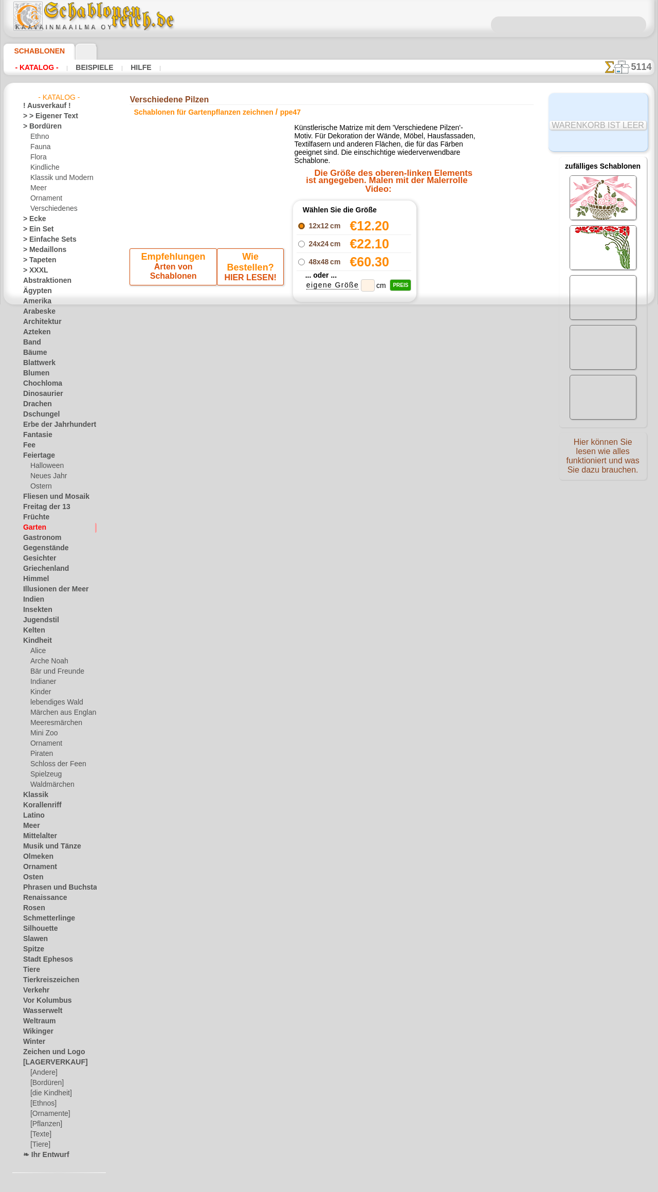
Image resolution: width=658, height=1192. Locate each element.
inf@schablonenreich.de (329, 565)
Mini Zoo (43, 733)
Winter (33, 1041)
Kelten (32, 630)
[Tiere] (39, 1144)
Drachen (35, 404)
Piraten (40, 753)
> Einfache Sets (44, 239)
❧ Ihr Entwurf (43, 1155)
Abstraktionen (43, 280)
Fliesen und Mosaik (50, 496)
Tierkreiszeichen (45, 980)
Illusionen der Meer (50, 589)
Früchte (34, 517)
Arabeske (36, 311)
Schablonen (35, 51)
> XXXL (33, 270)
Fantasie (35, 435)
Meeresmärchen (53, 723)
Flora (37, 157)
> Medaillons (41, 250)
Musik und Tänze (47, 846)
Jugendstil (37, 620)
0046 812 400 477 (351, 503)
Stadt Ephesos (43, 959)
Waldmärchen (50, 784)
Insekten (35, 610)
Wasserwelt (40, 1011)
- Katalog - (33, 67)
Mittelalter (38, 836)
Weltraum (37, 1021)
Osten (31, 877)
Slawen (33, 939)
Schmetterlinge (44, 918)
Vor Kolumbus (43, 1000)
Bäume (33, 352)
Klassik (33, 795)
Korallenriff (39, 805)
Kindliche (43, 167)
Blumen (33, 373)
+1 (361, 383)
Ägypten (34, 291)
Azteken (34, 332)
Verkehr (34, 990)
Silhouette (37, 928)
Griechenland (42, 568)
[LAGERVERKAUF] (50, 1062)
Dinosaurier (40, 394)
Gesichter (36, 558)
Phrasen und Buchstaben (58, 887)
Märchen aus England (61, 712)
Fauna (39, 147)
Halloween (45, 466)
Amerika (34, 301)
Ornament (44, 198)
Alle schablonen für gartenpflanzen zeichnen (328, 406)
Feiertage (36, 455)
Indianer (42, 682)
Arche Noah (47, 661)
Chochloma (39, 383)
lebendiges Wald (53, 702)
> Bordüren (38, 126)
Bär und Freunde (54, 671)
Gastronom (39, 538)
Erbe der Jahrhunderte (54, 424)
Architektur (39, 322)
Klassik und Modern (58, 178)
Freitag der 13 (42, 507)
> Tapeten (36, 260)
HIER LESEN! (248, 303)
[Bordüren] (46, 1083)
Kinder (39, 692)
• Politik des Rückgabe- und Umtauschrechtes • (329, 617)
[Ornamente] (48, 1113)
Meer (37, 188)
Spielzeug (43, 774)
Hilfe (125, 67)
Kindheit (35, 640)
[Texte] (40, 1134)
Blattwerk (37, 363)
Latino (32, 815)
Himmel (33, 579)
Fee (28, 445)
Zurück (329, 383)
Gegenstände (41, 548)
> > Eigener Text (44, 116)
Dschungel (37, 414)
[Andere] (43, 1072)
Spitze (32, 949)
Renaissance (41, 897)
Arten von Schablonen (174, 303)
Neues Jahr (46, 476)
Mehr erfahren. (412, 1183)
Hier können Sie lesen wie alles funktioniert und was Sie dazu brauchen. (603, 459)
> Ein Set (35, 229)
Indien (32, 599)
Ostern (40, 486)
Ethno (38, 136)
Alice (37, 651)
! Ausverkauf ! (42, 106)
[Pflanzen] (45, 1124)
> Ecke (31, 219)
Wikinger (35, 1031)
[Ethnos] (43, 1103)
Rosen (32, 908)
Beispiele (84, 67)
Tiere (29, 969)
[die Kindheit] (49, 1093)
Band (30, 342)
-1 (297, 383)
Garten (33, 527)
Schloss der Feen (54, 764)
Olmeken (35, 856)
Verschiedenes (50, 208)
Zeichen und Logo (47, 1052)
